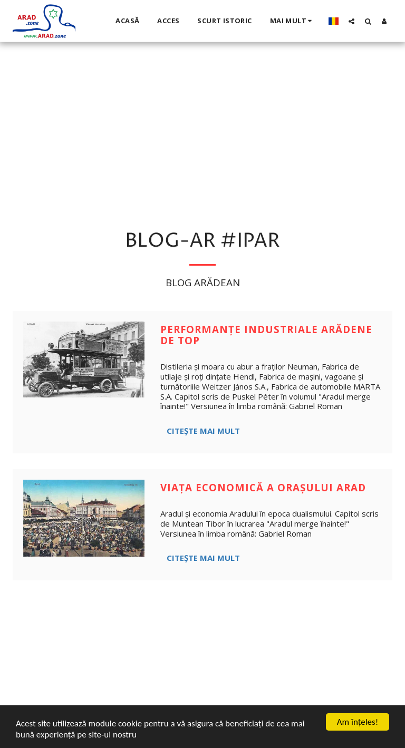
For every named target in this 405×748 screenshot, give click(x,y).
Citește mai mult (203, 430)
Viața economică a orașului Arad (263, 487)
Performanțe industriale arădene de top (266, 335)
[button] (351, 21)
